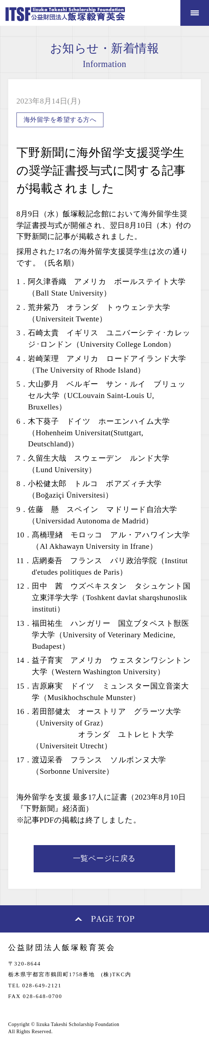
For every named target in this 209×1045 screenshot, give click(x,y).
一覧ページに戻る (104, 858)
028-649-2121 (42, 985)
